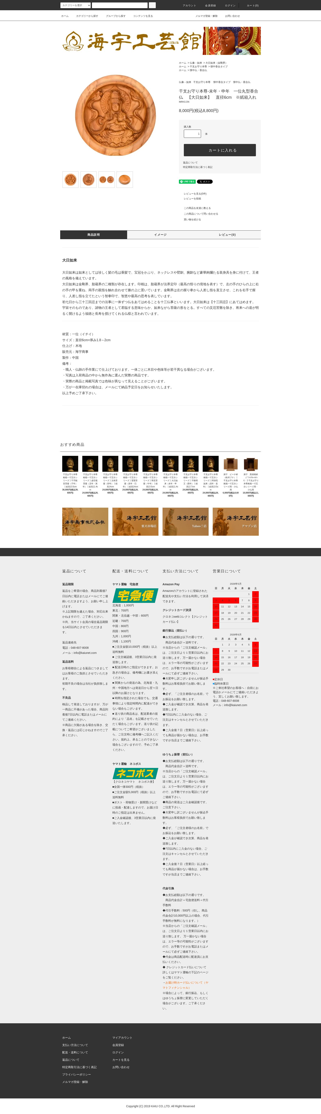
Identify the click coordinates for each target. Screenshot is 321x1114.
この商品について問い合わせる (198, 213)
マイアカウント (122, 1037)
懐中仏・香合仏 (198, 70)
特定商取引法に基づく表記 (197, 167)
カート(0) (250, 5)
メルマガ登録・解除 (204, 16)
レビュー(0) (227, 234)
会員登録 (208, 5)
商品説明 (93, 234)
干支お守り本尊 (198, 66)
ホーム (65, 16)
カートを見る (121, 1059)
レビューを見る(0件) (193, 193)
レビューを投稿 (190, 198)
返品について (190, 162)
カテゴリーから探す (84, 16)
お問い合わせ (230, 16)
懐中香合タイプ (219, 66)
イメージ (160, 234)
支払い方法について (75, 1045)
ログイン (228, 5)
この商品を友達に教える (195, 208)
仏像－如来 (196, 62)
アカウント (187, 5)
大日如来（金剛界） (217, 62)
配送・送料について (75, 1052)
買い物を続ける (190, 219)
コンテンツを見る (140, 16)
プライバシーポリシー (76, 1074)
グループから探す (113, 16)
